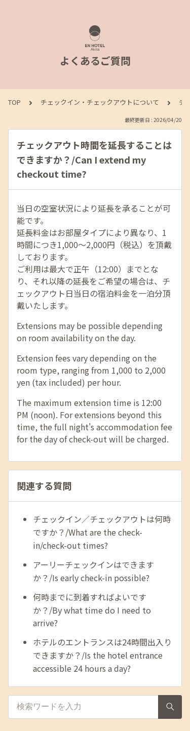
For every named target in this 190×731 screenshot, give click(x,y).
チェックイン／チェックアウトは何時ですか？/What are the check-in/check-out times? (102, 532)
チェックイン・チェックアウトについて (100, 102)
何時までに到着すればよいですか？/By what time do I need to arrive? (92, 610)
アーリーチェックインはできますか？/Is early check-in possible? (93, 571)
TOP (14, 102)
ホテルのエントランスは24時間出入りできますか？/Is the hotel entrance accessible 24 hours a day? (102, 655)
